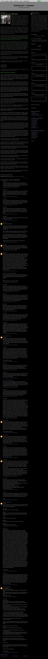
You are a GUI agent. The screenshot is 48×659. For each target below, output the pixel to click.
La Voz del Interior (44, 41)
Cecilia (4, 244)
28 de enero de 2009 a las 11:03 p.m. (10, 396)
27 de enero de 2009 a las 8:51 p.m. (10, 320)
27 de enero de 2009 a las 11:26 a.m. (10, 196)
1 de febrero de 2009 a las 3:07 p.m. (10, 476)
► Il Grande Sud (33, 135)
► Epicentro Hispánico (34, 134)
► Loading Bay (33, 126)
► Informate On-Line (34, 124)
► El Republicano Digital (35, 132)
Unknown (4, 459)
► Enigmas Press (33, 133)
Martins (4, 252)
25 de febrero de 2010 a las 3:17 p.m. (10, 652)
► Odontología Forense (34, 127)
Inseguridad (18, 176)
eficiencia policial (12, 176)
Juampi (4, 222)
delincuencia (6, 176)
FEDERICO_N (5, 420)
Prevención (22, 176)
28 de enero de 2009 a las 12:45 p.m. (10, 369)
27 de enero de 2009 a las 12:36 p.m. (10, 204)
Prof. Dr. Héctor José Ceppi (7, 380)
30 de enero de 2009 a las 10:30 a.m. (10, 432)
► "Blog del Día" (33, 112)
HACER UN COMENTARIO (5, 654)
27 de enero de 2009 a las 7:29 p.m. (10, 301)
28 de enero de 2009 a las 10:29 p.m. (10, 387)
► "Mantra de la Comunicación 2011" (36, 115)
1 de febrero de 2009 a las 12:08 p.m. (10, 457)
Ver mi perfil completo (35, 31)
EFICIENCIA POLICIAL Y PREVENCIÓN (9, 14)
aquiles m (4, 478)
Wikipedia (43, 35)
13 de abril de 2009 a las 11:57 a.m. (10, 584)
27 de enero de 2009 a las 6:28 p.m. (10, 282)
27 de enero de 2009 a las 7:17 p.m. (10, 291)
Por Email (39, 45)
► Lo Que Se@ (33, 125)
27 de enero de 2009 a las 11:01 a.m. (10, 187)
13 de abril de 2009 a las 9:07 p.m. (10, 596)
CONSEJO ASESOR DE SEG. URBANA (9, 273)
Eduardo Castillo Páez (6, 502)
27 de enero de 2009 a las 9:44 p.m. (10, 333)
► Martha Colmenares (34, 136)
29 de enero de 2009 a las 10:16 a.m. (10, 418)
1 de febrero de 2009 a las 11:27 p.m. (10, 489)
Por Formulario (39, 46)
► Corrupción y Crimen (34, 119)
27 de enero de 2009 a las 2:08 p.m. (10, 250)
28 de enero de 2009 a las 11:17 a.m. (10, 361)
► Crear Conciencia (34, 120)
